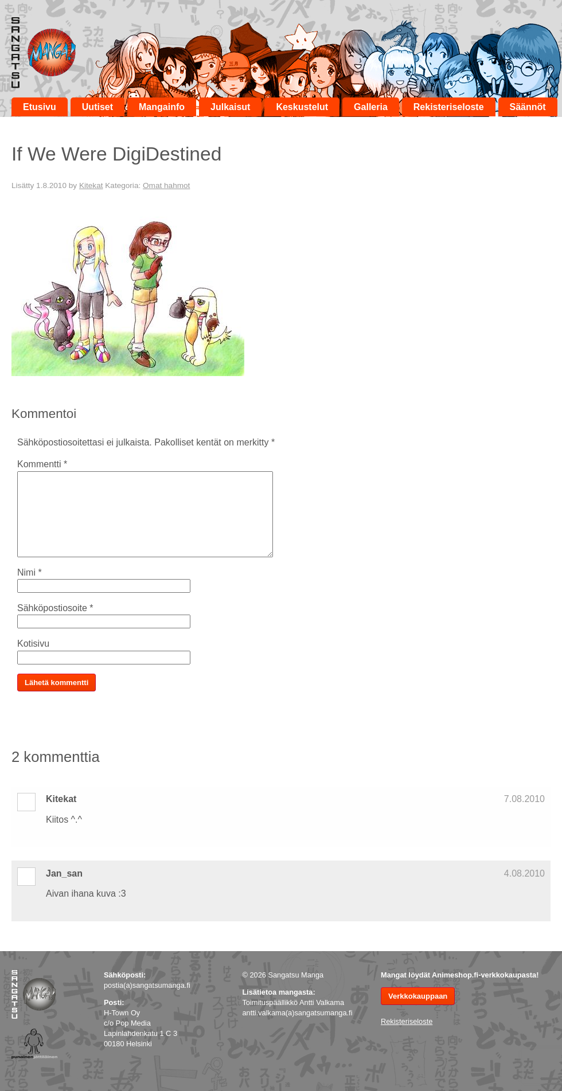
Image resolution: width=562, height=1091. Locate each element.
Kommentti (42, 464)
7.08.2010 (524, 799)
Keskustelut (302, 107)
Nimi (29, 572)
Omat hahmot (166, 185)
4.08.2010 (524, 873)
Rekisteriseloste (448, 107)
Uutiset (97, 107)
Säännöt (528, 107)
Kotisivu (33, 643)
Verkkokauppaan (417, 996)
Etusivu (39, 107)
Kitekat (91, 185)
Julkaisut (230, 107)
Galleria (371, 107)
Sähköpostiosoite (55, 608)
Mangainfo (162, 107)
